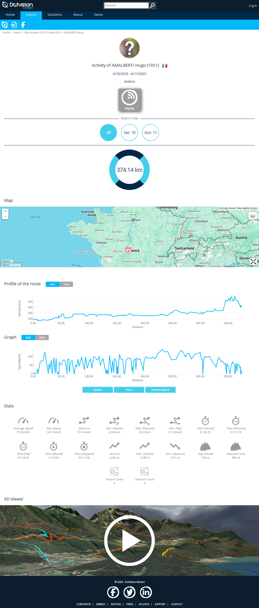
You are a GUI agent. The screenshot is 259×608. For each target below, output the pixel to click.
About (78, 14)
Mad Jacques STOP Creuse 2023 (43, 32)
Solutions (55, 14)
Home (10, 14)
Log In (253, 5)
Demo (98, 14)
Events (31, 14)
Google (253, 208)
